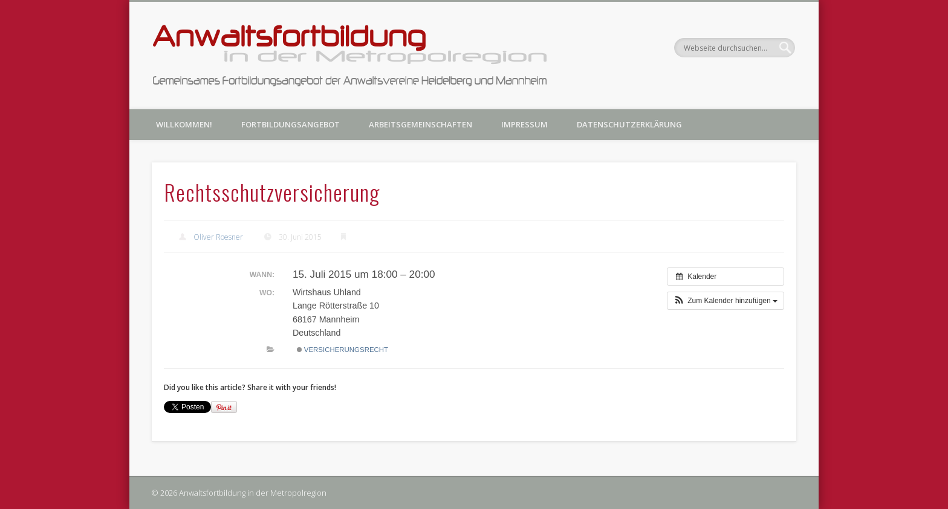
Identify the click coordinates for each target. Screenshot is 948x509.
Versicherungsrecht (342, 349)
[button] (725, 300)
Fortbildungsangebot (290, 124)
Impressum (524, 124)
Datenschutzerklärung (629, 124)
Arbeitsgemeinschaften (420, 124)
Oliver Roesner (218, 237)
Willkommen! (184, 124)
